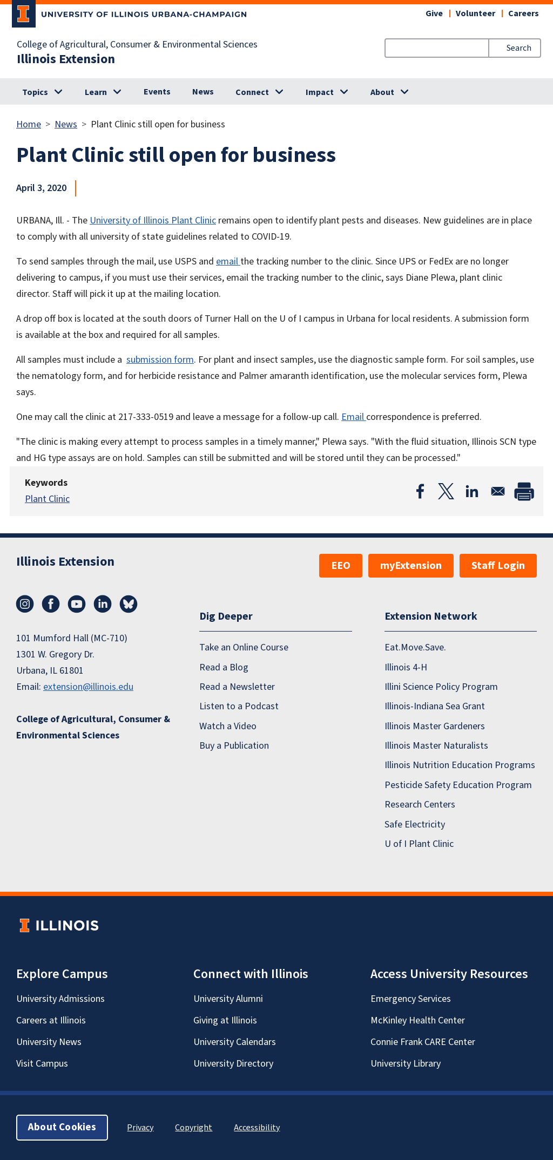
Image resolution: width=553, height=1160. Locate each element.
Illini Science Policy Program (441, 687)
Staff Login (498, 565)
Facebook (51, 604)
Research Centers (420, 804)
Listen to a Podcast (239, 706)
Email (353, 417)
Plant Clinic (47, 499)
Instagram (25, 604)
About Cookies (62, 1127)
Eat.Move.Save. (415, 647)
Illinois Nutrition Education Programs (460, 765)
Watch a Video (228, 726)
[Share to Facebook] (420, 491)
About (382, 92)
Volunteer (475, 13)
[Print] (524, 491)
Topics (35, 92)
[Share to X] (446, 491)
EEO (340, 565)
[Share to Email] (498, 491)
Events (157, 92)
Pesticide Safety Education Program (458, 785)
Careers (523, 13)
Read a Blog (223, 667)
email (228, 261)
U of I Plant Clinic (419, 844)
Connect (252, 92)
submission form (160, 360)
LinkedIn (102, 604)
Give (434, 13)
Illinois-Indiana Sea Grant (435, 706)
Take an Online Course (243, 647)
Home (28, 124)
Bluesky (128, 604)
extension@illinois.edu (88, 687)
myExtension (411, 565)
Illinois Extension (66, 59)
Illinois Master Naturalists (436, 745)
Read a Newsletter (237, 687)
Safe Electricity (415, 824)
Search (519, 48)
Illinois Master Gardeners (435, 726)
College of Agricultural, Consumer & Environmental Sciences (137, 44)
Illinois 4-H (406, 667)
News (203, 92)
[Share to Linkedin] (472, 491)
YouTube (77, 604)
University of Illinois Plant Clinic (153, 220)
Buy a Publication (234, 745)
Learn (96, 92)
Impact (320, 92)
